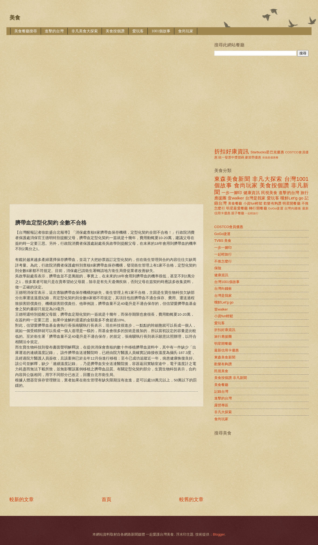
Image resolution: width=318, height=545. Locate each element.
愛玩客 (138, 31)
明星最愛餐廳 (237, 208)
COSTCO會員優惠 (228, 227)
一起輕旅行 (251, 213)
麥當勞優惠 (253, 157)
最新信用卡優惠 (226, 350)
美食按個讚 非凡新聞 (230, 378)
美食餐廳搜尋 (25, 31)
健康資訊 (251, 192)
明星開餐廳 (291, 203)
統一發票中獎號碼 (231, 157)
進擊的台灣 (54, 31)
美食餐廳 (235, 203)
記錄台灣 (221, 391)
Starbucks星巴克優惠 (267, 152)
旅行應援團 (223, 336)
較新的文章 (21, 499)
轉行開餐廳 (258, 208)
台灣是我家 (255, 198)
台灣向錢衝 (292, 208)
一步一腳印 (232, 192)
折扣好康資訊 (231, 151)
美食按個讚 (115, 31)
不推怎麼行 (223, 261)
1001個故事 (160, 31)
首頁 (106, 499)
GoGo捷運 (275, 208)
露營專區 (221, 405)
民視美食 (269, 192)
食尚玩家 (185, 31)
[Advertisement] (72, 80)
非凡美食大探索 (84, 31)
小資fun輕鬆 (252, 203)
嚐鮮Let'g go (291, 198)
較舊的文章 (191, 499)
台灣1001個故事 (227, 282)
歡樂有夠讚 (273, 203)
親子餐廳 (237, 213)
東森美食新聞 (232, 179)
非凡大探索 (267, 179)
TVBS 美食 (222, 241)
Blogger (219, 534)
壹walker (236, 198)
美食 (14, 17)
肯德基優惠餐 (270, 157)
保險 (217, 268)
